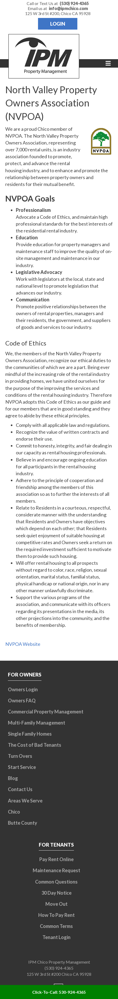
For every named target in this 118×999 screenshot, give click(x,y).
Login (57, 24)
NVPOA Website (22, 644)
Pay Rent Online (56, 859)
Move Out (56, 904)
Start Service (22, 767)
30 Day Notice (56, 893)
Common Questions (56, 882)
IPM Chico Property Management (59, 961)
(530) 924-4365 (59, 967)
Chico (14, 812)
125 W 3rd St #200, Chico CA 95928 (58, 13)
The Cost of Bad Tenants (34, 745)
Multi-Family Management (36, 723)
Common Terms (56, 926)
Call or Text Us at (58, 3)
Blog (13, 778)
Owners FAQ (22, 700)
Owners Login (23, 689)
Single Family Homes (30, 734)
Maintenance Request (56, 870)
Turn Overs (20, 756)
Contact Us (20, 789)
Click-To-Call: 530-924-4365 (59, 992)
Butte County (22, 823)
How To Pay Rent (56, 915)
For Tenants (56, 845)
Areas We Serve (25, 801)
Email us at (58, 8)
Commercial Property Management (45, 712)
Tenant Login (56, 937)
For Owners (24, 674)
